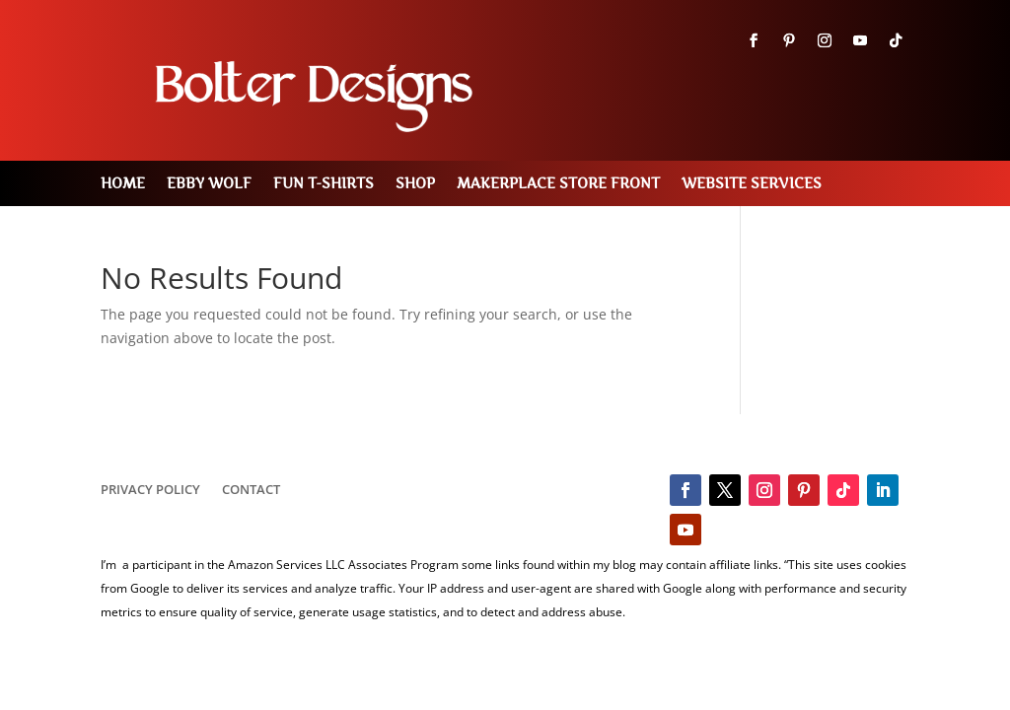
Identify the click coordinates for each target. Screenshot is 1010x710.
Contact (251, 490)
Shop (415, 184)
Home (123, 184)
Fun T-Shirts (323, 184)
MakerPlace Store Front (558, 184)
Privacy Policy (150, 490)
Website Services (752, 184)
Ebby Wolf (209, 184)
